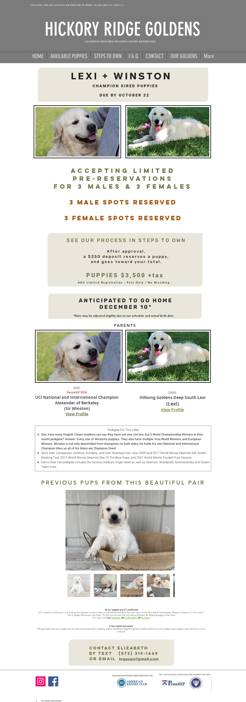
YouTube (145, 618)
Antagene (116, 618)
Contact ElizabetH (116, 648)
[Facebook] (53, 681)
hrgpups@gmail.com (139, 659)
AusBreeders (131, 618)
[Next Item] (168, 530)
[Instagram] (41, 681)
